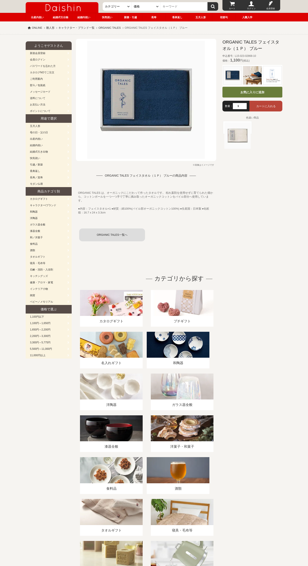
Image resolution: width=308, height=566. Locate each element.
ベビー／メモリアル (41, 301)
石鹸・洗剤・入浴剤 (41, 269)
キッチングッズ (39, 276)
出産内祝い (37, 17)
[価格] (146, 6)
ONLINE (37, 27)
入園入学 (247, 17)
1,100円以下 (37, 316)
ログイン (251, 8)
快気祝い (107, 17)
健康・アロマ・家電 (41, 282)
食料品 (34, 243)
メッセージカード (40, 91)
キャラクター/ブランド (43, 205)
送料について (37, 98)
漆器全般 (35, 231)
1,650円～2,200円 (40, 329)
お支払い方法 (37, 104)
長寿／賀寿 (36, 177)
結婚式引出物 (60, 17)
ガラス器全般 (37, 224)
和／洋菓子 (36, 237)
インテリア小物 (39, 288)
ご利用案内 (36, 78)
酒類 (32, 250)
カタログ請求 (180, 516)
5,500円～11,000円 (41, 348)
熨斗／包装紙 (37, 85)
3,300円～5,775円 (40, 342)
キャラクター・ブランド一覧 (76, 27)
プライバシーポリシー (152, 516)
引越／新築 (36, 164)
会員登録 (270, 8)
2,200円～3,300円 (40, 336)
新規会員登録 (37, 53)
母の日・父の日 (39, 132)
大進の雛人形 (154, 544)
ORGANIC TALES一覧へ (112, 234)
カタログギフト (39, 198)
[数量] (240, 106)
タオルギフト (37, 256)
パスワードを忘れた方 (43, 66)
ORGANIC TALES (109, 27)
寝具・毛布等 (37, 263)
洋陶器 (34, 218)
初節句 (224, 17)
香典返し (177, 17)
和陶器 (34, 211)
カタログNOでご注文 (42, 72)
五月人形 (200, 17)
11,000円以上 (38, 355)
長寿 (153, 17)
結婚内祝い (83, 17)
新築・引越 (130, 17)
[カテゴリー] (117, 6)
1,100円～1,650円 (40, 323)
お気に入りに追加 (252, 92)
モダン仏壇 (36, 183)
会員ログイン (37, 59)
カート (232, 8)
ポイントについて (40, 111)
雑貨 (32, 295)
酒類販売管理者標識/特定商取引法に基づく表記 (101, 516)
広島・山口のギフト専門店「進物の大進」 (154, 539)
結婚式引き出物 (39, 151)
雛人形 (50, 27)
